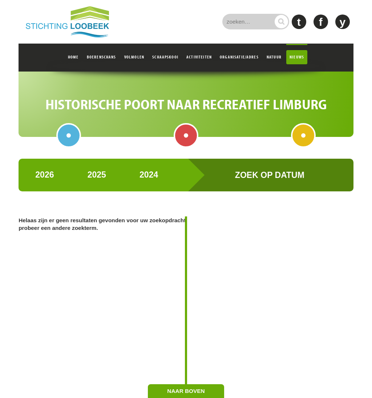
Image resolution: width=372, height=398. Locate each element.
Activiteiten (199, 57)
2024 (149, 182)
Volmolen (134, 57)
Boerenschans (101, 57)
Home (73, 57)
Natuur (274, 57)
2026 (44, 182)
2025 (97, 182)
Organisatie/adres (239, 57)
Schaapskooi (165, 57)
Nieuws (297, 57)
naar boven (186, 391)
